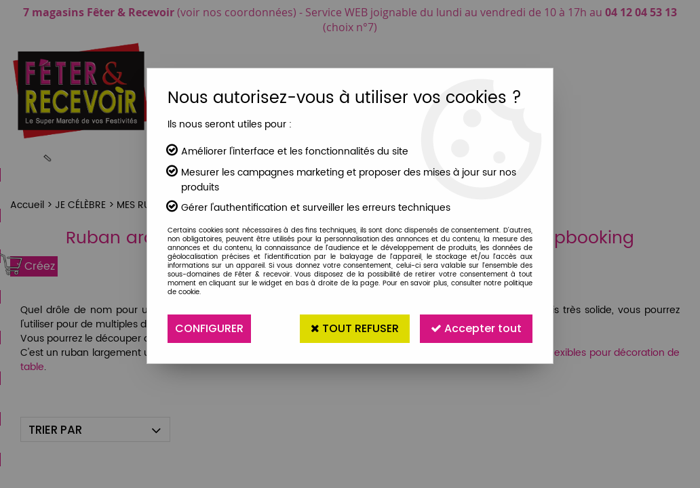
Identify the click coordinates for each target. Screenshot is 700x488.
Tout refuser (355, 328)
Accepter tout (476, 328)
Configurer (209, 328)
